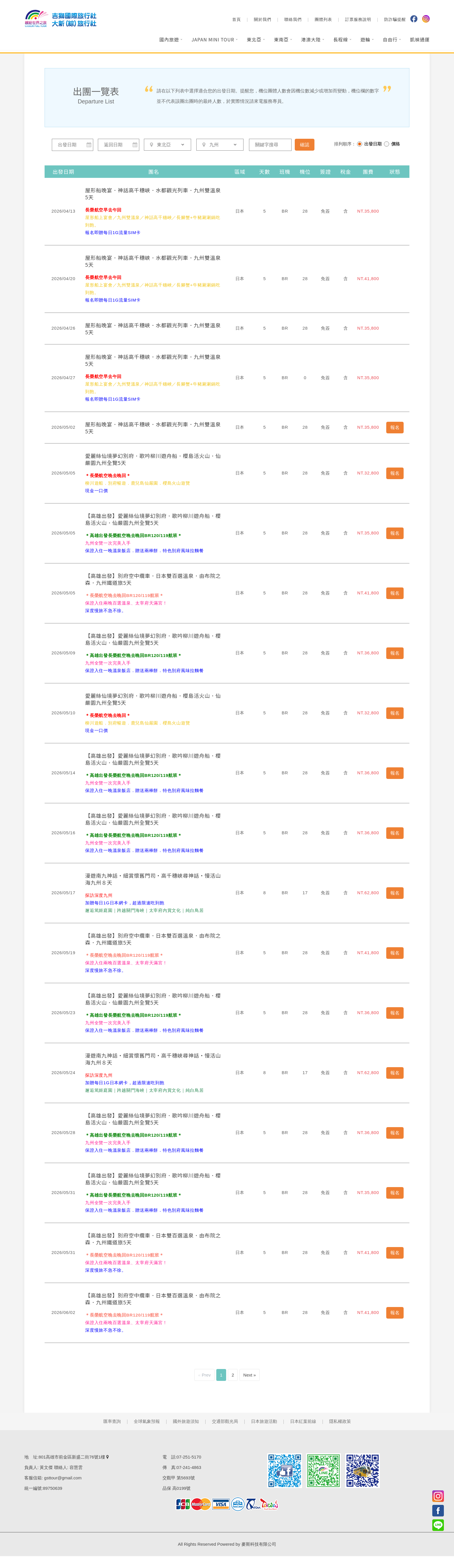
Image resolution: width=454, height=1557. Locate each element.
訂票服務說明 (358, 20)
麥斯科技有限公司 (258, 1545)
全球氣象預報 (147, 1422)
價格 (395, 143)
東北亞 (254, 40)
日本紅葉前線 (303, 1422)
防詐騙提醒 (395, 20)
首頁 (236, 20)
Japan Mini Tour (212, 40)
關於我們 (262, 20)
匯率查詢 (112, 1422)
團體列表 (323, 20)
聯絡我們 (293, 20)
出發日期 (373, 143)
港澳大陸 (311, 40)
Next (247, 1375)
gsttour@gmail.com (62, 1478)
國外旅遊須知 (186, 1422)
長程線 (340, 40)
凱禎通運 (420, 40)
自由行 (390, 40)
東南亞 (281, 40)
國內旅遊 (169, 40)
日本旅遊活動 (264, 1422)
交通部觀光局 (225, 1422)
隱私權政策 (340, 1422)
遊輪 (365, 40)
